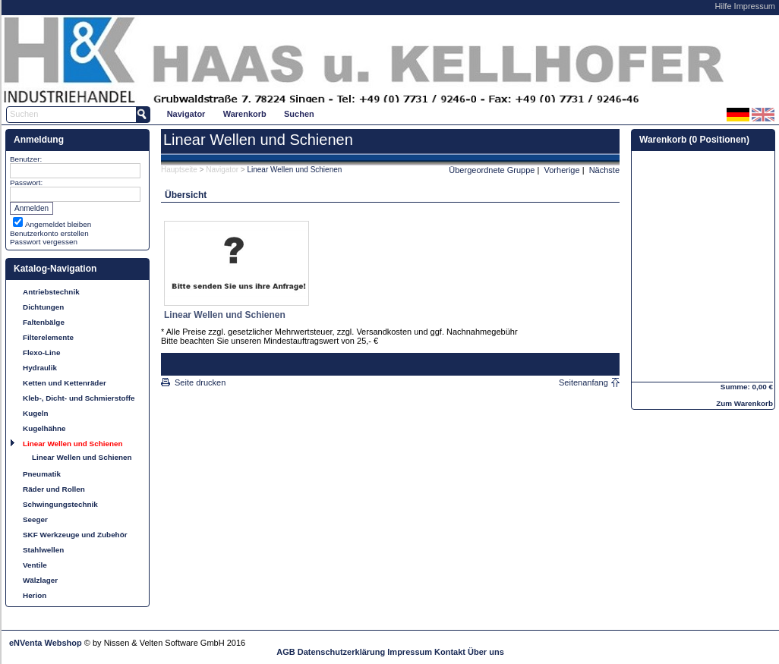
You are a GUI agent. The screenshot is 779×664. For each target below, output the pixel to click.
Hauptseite (179, 169)
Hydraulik (40, 367)
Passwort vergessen (43, 242)
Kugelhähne (44, 428)
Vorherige (562, 170)
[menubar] (240, 113)
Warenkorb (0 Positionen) (694, 139)
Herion (34, 595)
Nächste (604, 170)
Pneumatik (42, 474)
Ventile (35, 565)
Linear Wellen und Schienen (73, 443)
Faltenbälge (44, 322)
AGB (285, 651)
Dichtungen (43, 307)
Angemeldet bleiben (58, 224)
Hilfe (723, 6)
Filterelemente (48, 337)
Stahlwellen (43, 550)
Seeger (35, 519)
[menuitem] (186, 113)
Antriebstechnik (51, 292)
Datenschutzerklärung (342, 651)
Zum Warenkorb (744, 403)
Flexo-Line (41, 352)
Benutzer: (26, 159)
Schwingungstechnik (60, 504)
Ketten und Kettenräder (64, 383)
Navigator (186, 113)
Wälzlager (40, 580)
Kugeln (35, 413)
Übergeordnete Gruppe (492, 170)
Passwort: (26, 182)
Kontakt (449, 651)
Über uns (486, 651)
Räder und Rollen (54, 489)
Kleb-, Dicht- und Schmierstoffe (79, 398)
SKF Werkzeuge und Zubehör (75, 534)
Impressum (754, 6)
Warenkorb (244, 113)
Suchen (299, 113)
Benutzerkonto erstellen (49, 233)
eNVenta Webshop (45, 642)
